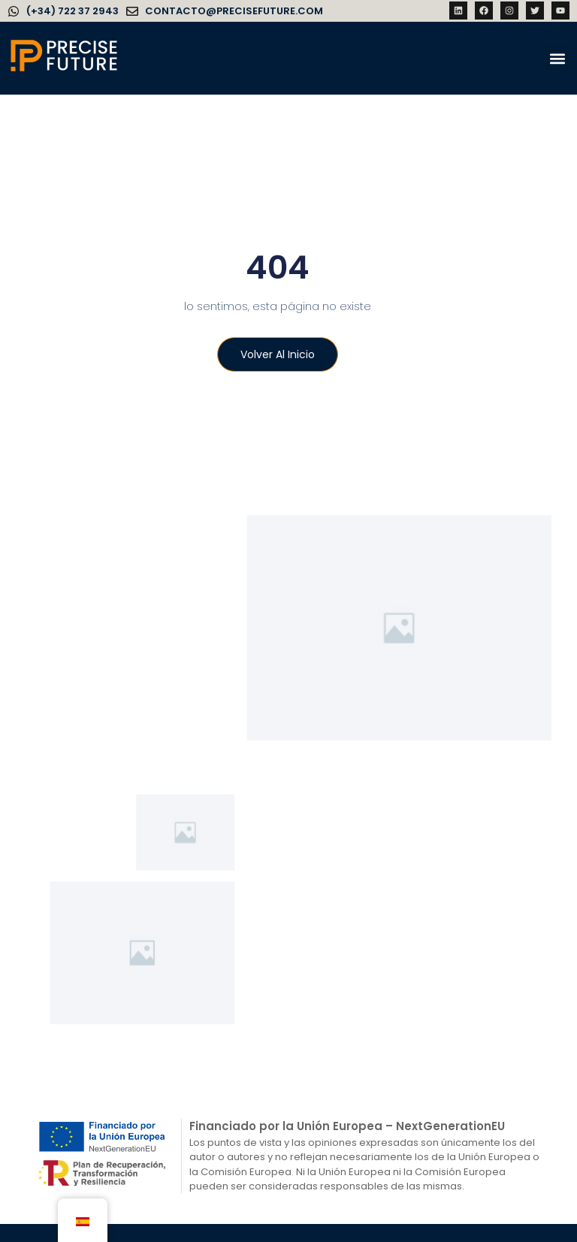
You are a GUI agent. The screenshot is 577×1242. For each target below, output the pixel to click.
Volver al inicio (275, 355)
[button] (557, 58)
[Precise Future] (64, 70)
